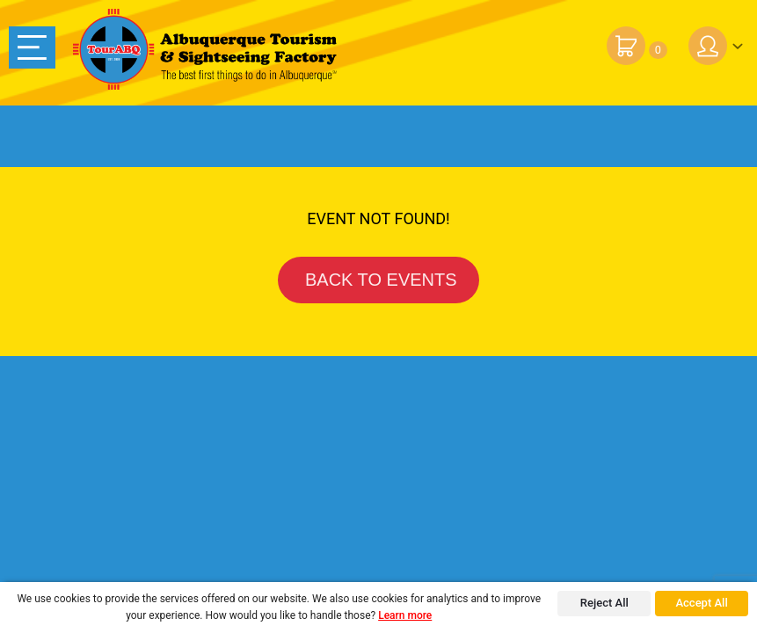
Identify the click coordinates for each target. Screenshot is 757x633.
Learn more (405, 615)
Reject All (604, 602)
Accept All (701, 602)
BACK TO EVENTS (378, 279)
